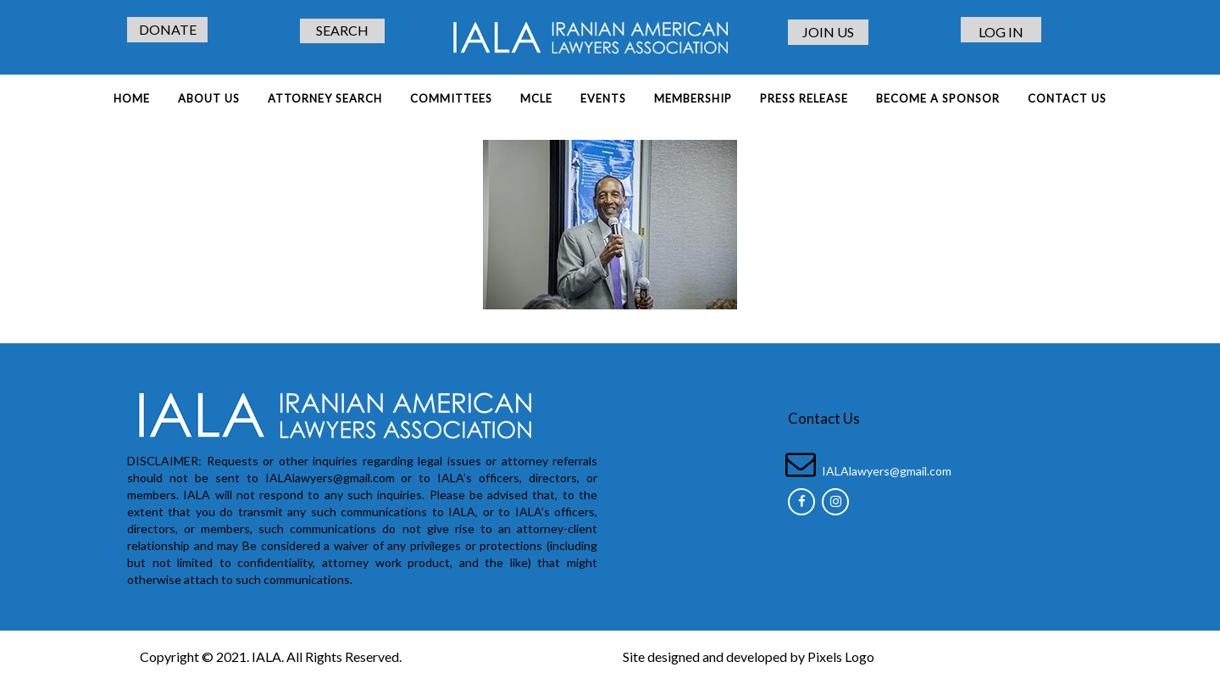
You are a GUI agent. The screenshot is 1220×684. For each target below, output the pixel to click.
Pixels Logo (840, 656)
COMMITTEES (451, 98)
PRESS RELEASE (804, 98)
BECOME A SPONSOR (938, 98)
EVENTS (603, 98)
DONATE (168, 29)
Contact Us (1067, 98)
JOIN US (828, 32)
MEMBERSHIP (693, 98)
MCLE (536, 98)
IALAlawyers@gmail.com (886, 471)
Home (132, 98)
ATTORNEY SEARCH (325, 98)
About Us (209, 98)
